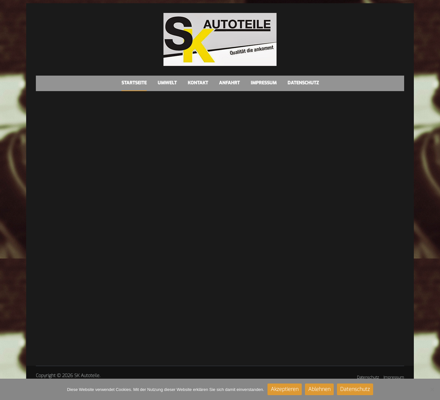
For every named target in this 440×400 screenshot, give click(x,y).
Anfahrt (229, 83)
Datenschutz (303, 83)
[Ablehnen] (432, 389)
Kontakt (198, 83)
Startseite (134, 83)
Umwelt (167, 83)
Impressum (264, 83)
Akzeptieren (285, 389)
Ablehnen (319, 389)
